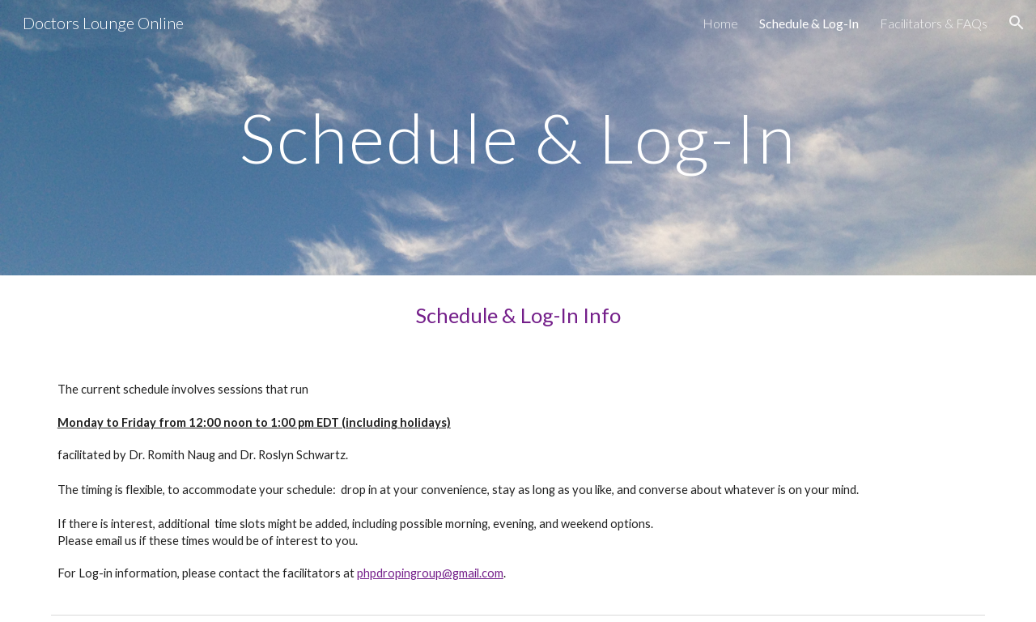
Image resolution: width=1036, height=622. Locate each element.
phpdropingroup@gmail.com (430, 573)
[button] (1016, 22)
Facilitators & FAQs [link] (933, 23)
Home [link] (720, 23)
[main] (518, 137)
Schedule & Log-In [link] (809, 23)
